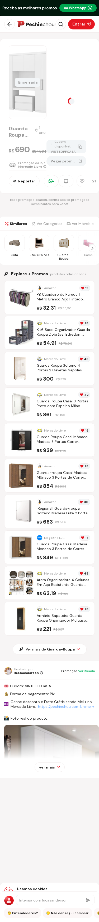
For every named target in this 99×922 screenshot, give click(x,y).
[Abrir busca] (60, 24)
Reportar (24, 181)
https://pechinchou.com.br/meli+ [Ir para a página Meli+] (66, 706)
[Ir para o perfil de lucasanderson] (23, 671)
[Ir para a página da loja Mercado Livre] (27, 164)
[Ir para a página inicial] (35, 24)
